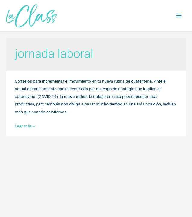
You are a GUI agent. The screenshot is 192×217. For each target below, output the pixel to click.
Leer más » (25, 126)
